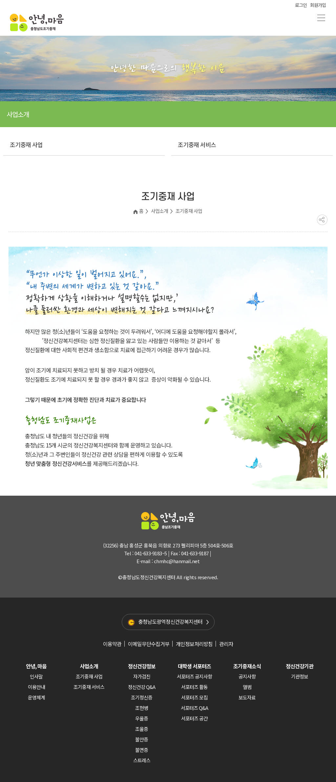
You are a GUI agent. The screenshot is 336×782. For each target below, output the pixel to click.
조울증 (141, 728)
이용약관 (112, 644)
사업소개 (159, 210)
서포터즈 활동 (194, 686)
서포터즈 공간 (194, 718)
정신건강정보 (142, 666)
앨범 (247, 686)
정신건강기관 (299, 666)
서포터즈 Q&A (194, 707)
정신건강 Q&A (141, 686)
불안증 (141, 739)
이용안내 (36, 686)
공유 (322, 220)
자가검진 (141, 676)
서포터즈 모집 (194, 697)
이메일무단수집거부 (148, 644)
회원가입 (318, 5)
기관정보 (299, 676)
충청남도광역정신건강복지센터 (170, 621)
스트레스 (141, 760)
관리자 (226, 644)
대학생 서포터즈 (194, 666)
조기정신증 (141, 697)
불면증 (141, 749)
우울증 (141, 718)
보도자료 (247, 697)
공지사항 (247, 676)
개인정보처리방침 (194, 644)
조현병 (141, 707)
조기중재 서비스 (197, 144)
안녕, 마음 (36, 666)
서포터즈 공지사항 (194, 676)
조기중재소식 (247, 666)
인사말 (36, 676)
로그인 (301, 5)
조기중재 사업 (26, 144)
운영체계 (36, 697)
